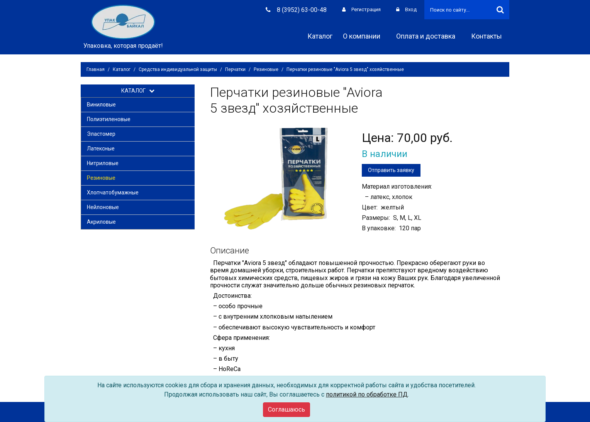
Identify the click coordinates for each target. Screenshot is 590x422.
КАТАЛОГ (137, 91)
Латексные (101, 148)
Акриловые (101, 222)
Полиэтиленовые (109, 119)
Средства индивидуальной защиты (178, 69)
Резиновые (266, 69)
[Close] (286, 409)
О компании (364, 36)
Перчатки (235, 69)
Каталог (319, 36)
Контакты (489, 36)
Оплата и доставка (428, 36)
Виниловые (101, 104)
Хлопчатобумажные (113, 192)
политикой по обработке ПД (367, 394)
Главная (95, 69)
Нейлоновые (103, 207)
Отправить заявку (391, 170)
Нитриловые (103, 163)
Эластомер (101, 134)
